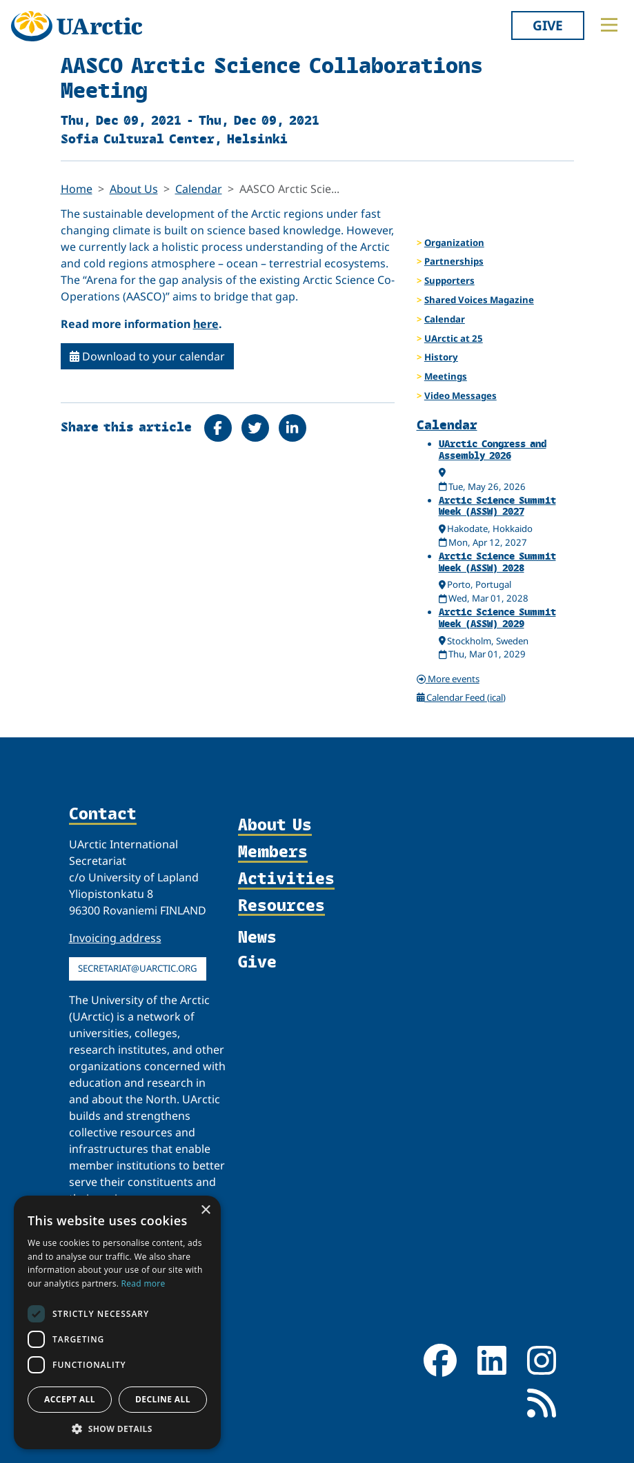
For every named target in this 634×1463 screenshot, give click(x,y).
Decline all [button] (162, 1399)
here (206, 323)
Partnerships (454, 261)
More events (448, 679)
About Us (134, 188)
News (257, 936)
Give (548, 25)
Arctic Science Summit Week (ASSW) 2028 (497, 561)
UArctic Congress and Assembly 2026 (492, 449)
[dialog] (117, 1322)
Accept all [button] (69, 1399)
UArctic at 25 (453, 338)
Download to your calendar (147, 356)
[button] (117, 1428)
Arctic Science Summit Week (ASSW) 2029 (497, 617)
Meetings (445, 376)
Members (273, 852)
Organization (454, 242)
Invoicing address (115, 937)
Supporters (449, 280)
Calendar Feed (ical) (461, 697)
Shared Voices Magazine (479, 300)
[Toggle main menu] (609, 25)
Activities (286, 879)
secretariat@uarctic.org (137, 968)
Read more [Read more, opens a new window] (143, 1283)
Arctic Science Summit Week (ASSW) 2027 (497, 506)
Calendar (198, 188)
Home (76, 188)
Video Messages (460, 395)
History (441, 357)
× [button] (205, 1210)
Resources (281, 906)
